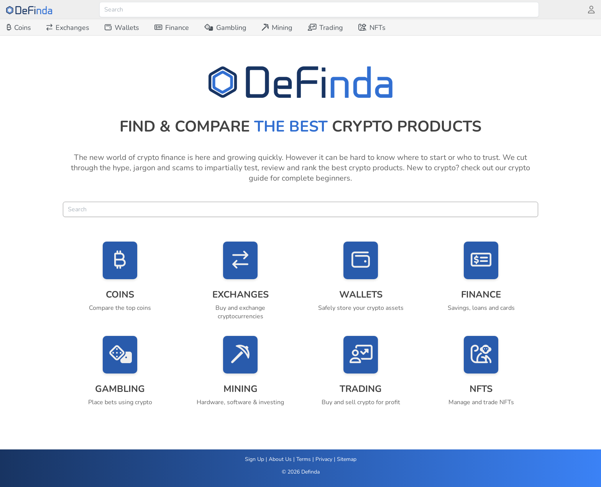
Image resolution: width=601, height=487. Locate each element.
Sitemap (346, 459)
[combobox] (319, 9)
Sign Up (254, 459)
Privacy (323, 459)
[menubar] (196, 27)
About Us (280, 459)
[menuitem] (19, 27)
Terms (303, 459)
